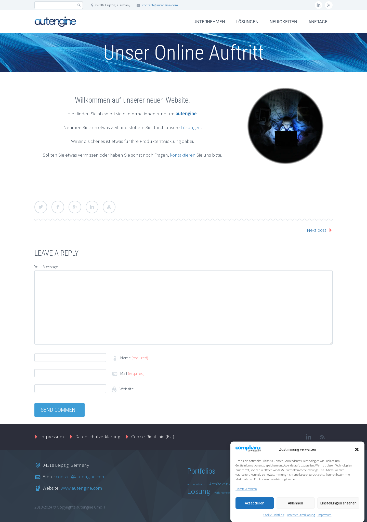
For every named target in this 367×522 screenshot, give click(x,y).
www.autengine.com (81, 488)
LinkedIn (92, 207)
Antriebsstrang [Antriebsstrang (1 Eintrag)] (196, 484)
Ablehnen (295, 504)
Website (126, 389)
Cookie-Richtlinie (274, 516)
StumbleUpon (109, 207)
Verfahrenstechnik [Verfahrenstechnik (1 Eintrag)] (225, 492)
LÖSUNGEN (247, 21)
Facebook (57, 207)
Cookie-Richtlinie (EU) (152, 436)
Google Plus (75, 207)
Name (134, 358)
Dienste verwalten (246, 490)
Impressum (325, 516)
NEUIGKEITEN (283, 21)
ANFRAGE (317, 21)
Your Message (46, 266)
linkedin (318, 5)
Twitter (40, 207)
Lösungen (191, 127)
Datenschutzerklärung (301, 516)
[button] (356, 451)
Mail (132, 373)
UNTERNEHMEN (209, 21)
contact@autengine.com (160, 5)
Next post (316, 230)
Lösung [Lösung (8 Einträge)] (198, 491)
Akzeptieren (254, 504)
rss (329, 5)
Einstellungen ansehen (338, 504)
